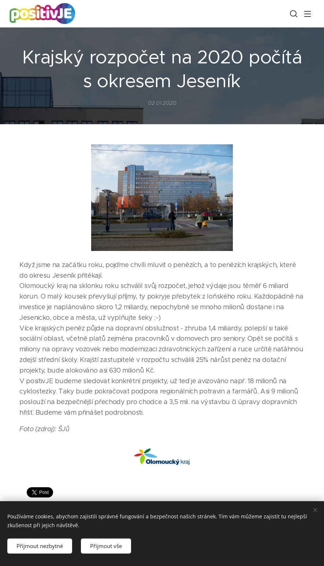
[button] (293, 13)
